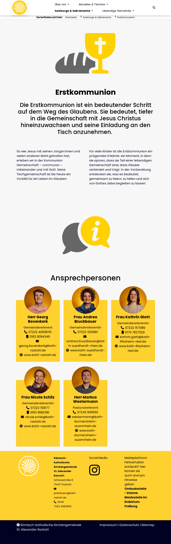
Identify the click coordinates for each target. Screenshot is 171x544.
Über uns (61, 4)
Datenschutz (129, 525)
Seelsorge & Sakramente (73, 11)
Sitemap (147, 525)
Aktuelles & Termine (92, 4)
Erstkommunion (126, 17)
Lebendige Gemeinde (117, 11)
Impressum (108, 525)
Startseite (71, 17)
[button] (154, 8)
